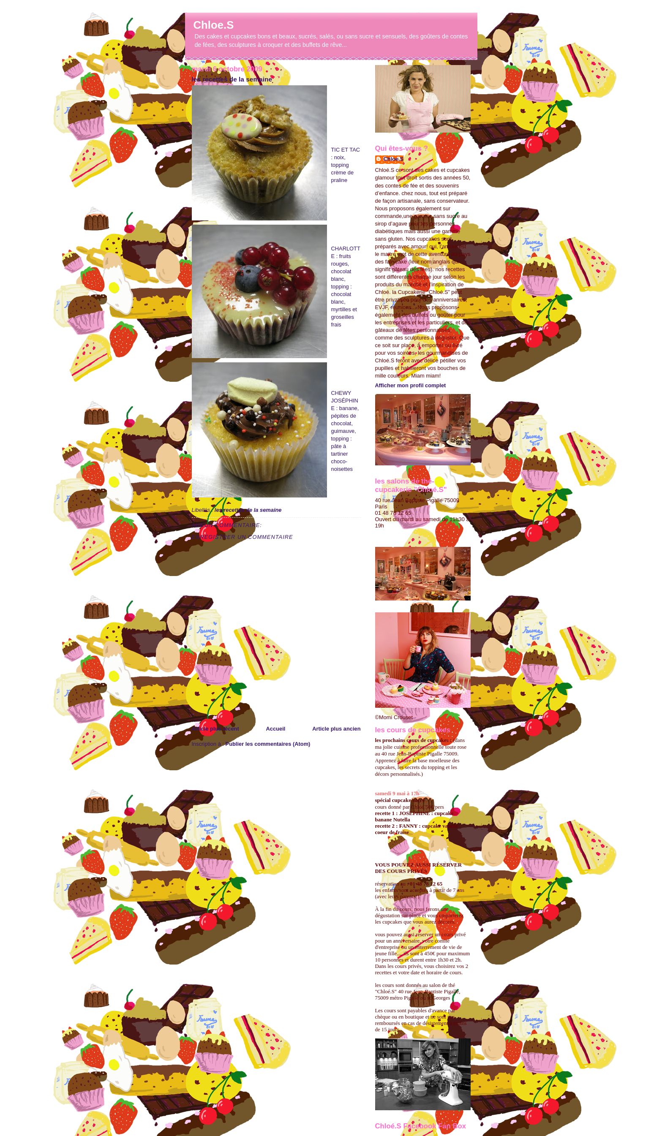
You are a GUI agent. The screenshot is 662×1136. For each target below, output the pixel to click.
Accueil (276, 729)
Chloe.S (213, 25)
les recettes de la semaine (232, 79)
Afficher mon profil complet (410, 385)
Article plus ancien (336, 729)
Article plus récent (215, 729)
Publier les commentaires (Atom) (268, 744)
